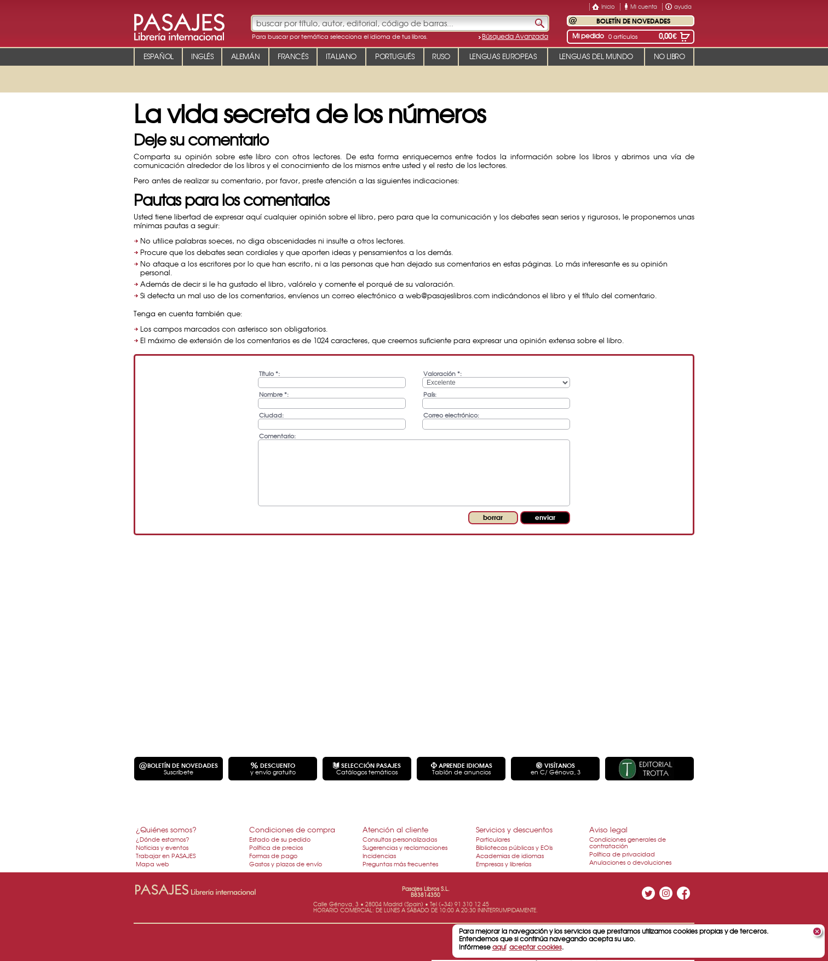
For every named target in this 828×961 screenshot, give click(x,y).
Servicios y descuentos (514, 829)
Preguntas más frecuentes (400, 863)
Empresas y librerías (503, 863)
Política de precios (276, 847)
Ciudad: (271, 414)
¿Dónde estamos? (162, 839)
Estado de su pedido (280, 839)
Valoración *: (442, 373)
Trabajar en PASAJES (166, 855)
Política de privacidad (622, 853)
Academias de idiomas (510, 855)
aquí (499, 947)
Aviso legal (608, 829)
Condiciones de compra (292, 829)
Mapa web (152, 863)
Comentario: (277, 435)
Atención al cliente (395, 829)
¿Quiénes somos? (166, 829)
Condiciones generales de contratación (627, 842)
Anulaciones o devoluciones (630, 862)
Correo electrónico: (451, 414)
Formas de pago (273, 855)
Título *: (269, 373)
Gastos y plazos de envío (285, 863)
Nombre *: (274, 394)
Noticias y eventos (162, 847)
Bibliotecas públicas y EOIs (514, 847)
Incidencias (379, 855)
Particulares (493, 839)
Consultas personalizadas (400, 839)
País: (429, 394)
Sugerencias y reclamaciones (405, 847)
